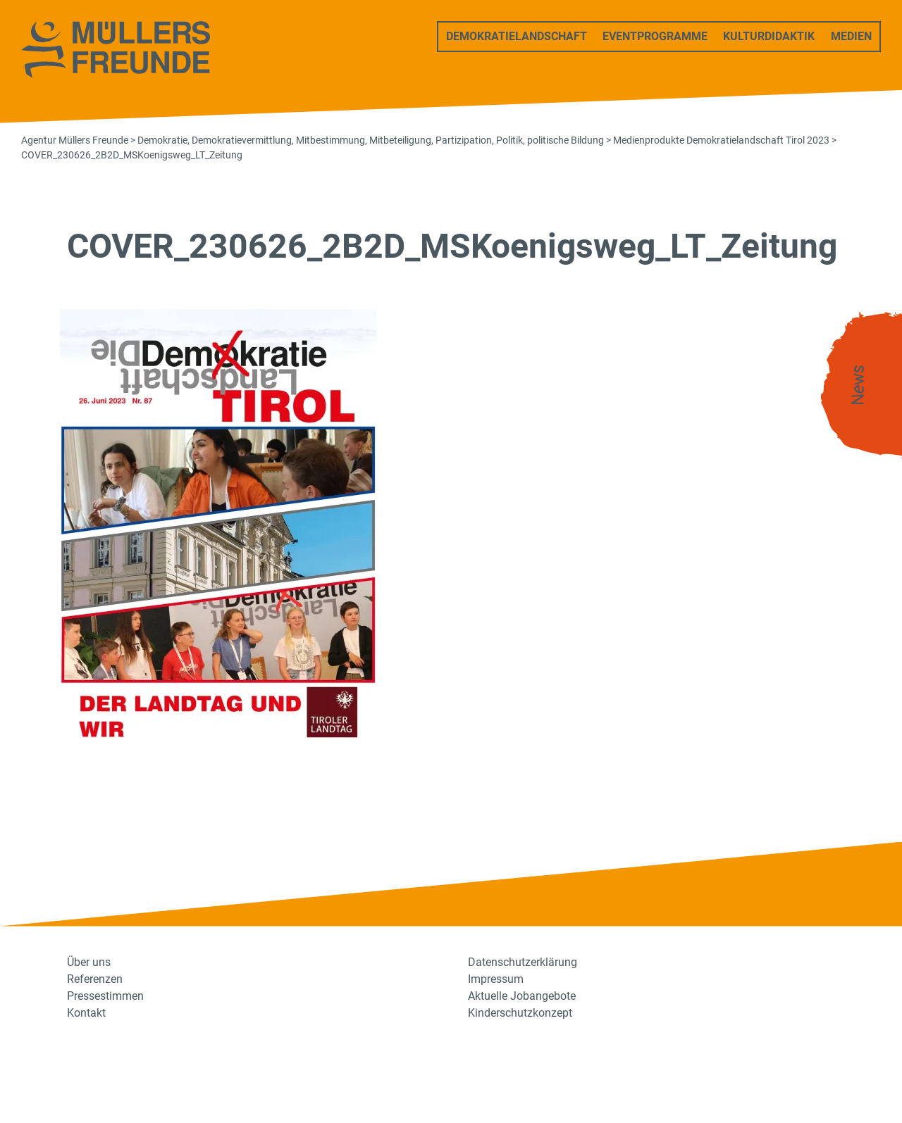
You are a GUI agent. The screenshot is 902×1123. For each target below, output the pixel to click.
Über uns (89, 962)
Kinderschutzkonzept (520, 1013)
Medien (851, 36)
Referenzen (95, 979)
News (858, 385)
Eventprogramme (655, 36)
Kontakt (86, 1013)
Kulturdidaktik (769, 36)
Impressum (496, 979)
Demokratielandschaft (516, 36)
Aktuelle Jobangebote (522, 996)
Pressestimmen (105, 996)
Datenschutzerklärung (522, 962)
